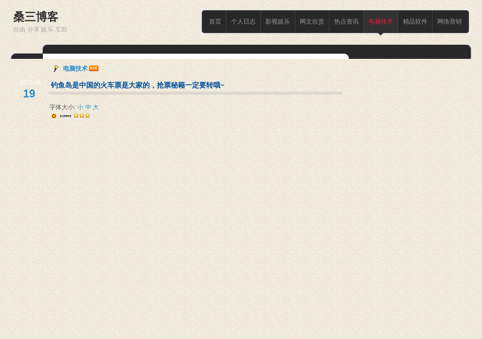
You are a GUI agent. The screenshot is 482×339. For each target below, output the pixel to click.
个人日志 (243, 21)
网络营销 (449, 21)
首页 (215, 21)
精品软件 (415, 21)
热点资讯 (346, 21)
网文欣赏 (312, 21)
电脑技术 (381, 21)
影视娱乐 (277, 21)
